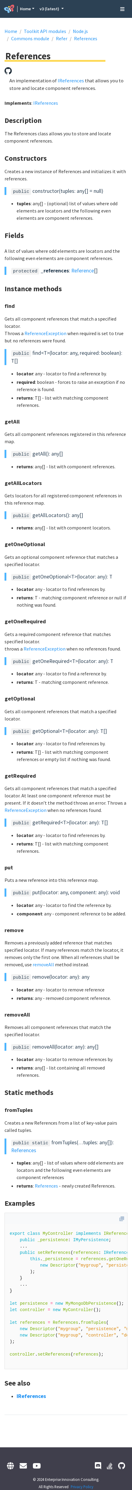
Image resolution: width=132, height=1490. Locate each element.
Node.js (80, 31)
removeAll (43, 964)
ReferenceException (45, 333)
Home (25, 9)
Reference (82, 270)
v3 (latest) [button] (50, 9)
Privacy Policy (82, 1486)
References (85, 38)
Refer (61, 38)
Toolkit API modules (45, 31)
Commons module (30, 38)
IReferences (71, 80)
